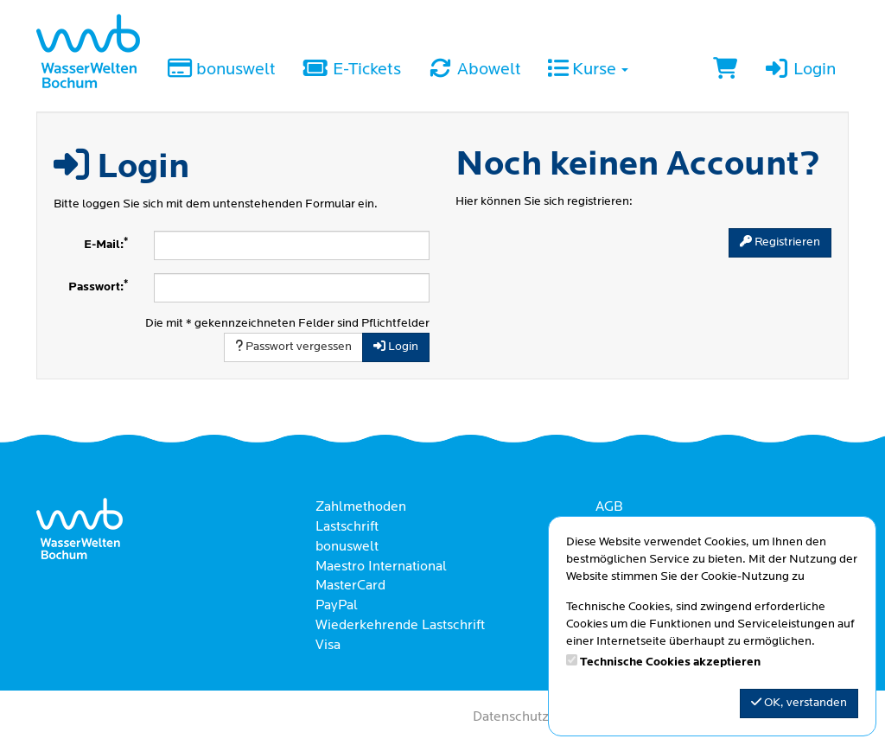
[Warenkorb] (725, 70)
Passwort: (98, 286)
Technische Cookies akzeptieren (670, 662)
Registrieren (780, 242)
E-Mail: (106, 244)
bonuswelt (221, 70)
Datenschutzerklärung (540, 717)
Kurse (587, 70)
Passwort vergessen (293, 346)
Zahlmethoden (360, 507)
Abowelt (474, 70)
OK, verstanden (799, 703)
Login (799, 70)
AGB (609, 507)
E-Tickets (351, 70)
